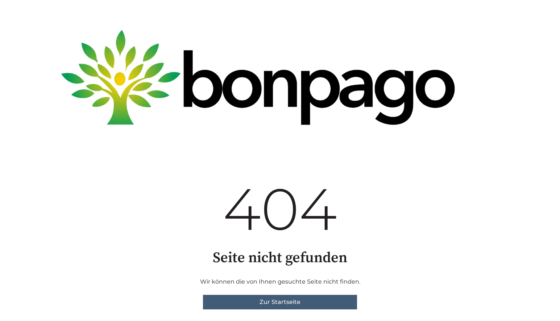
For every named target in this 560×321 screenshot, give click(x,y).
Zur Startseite (280, 301)
